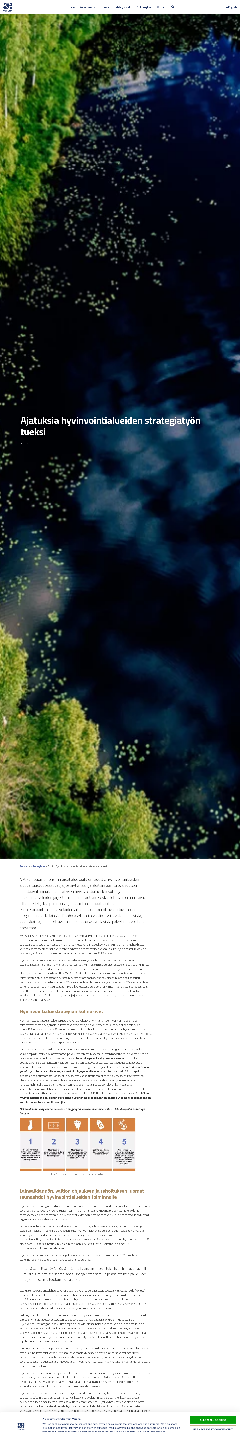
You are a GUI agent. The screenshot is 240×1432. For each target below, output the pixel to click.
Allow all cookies (213, 1400)
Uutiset (162, 7)
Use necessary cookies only (213, 1410)
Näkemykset (145, 7)
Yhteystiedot (124, 7)
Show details (170, 1425)
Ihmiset (107, 7)
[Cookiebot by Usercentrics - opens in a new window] (21, 1425)
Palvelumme (87, 7)
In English (231, 7)
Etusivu (71, 7)
